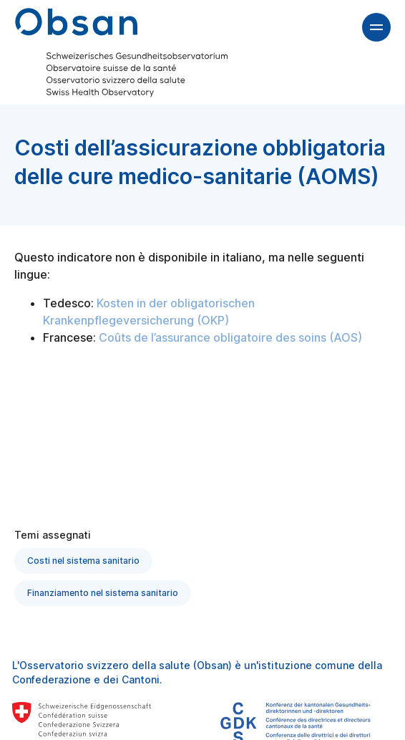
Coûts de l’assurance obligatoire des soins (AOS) (230, 337)
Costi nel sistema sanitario (83, 560)
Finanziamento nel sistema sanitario (102, 592)
